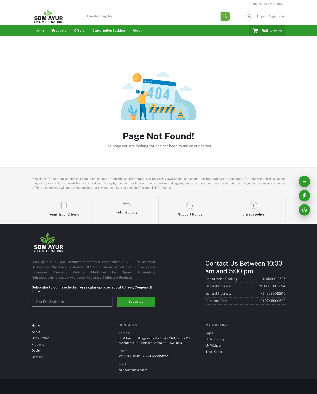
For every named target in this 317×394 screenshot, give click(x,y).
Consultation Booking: (245, 279)
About (137, 30)
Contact (37, 357)
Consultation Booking (108, 30)
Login (261, 16)
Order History (214, 339)
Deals (36, 350)
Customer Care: (245, 301)
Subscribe (136, 301)
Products (59, 30)
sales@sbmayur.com (133, 370)
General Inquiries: (245, 286)
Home (39, 30)
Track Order (213, 352)
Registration (277, 16)
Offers (79, 30)
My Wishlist (213, 345)
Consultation (40, 338)
